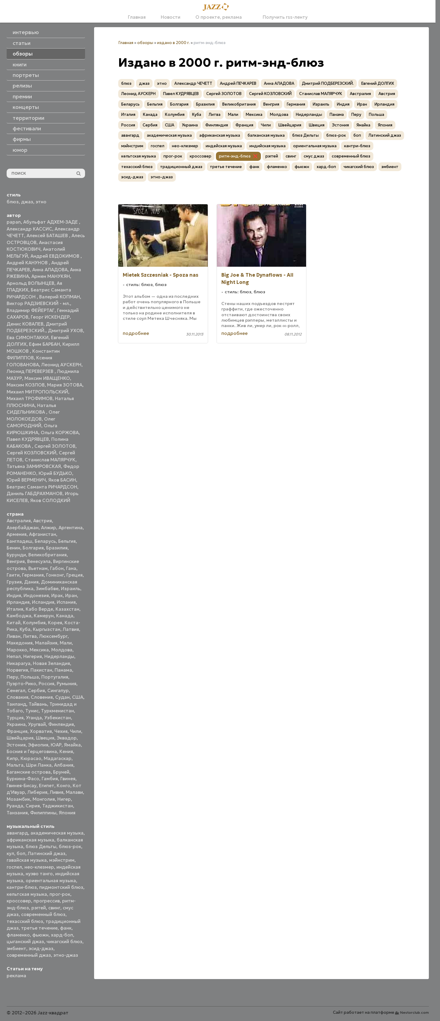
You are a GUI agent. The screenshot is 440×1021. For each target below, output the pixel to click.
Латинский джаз (46, 853)
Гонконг (55, 575)
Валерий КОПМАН (59, 297)
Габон (57, 568)
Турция (15, 717)
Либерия (37, 792)
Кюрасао (31, 758)
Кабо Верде (39, 609)
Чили (75, 731)
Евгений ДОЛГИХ (377, 83)
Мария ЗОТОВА (64, 385)
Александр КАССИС (29, 229)
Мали (66, 643)
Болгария (33, 548)
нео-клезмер (39, 867)
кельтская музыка (27, 894)
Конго (63, 785)
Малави (74, 792)
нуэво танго (39, 873)
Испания (66, 602)
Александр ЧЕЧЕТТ (193, 83)
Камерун (44, 616)
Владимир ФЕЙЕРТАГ (31, 310)
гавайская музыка (27, 860)
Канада (64, 616)
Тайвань (38, 704)
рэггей (38, 908)
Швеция (45, 738)
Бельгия (67, 541)
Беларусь (45, 541)
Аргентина (71, 527)
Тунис (32, 711)
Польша (30, 677)
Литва (30, 636)
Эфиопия (38, 745)
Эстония (16, 745)
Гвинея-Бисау (21, 785)
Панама (63, 670)
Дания (31, 582)
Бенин (13, 548)
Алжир (48, 527)
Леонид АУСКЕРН (61, 364)
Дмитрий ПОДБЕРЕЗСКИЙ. (328, 83)
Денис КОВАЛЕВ (25, 324)
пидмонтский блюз (61, 887)
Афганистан (42, 534)
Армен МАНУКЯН (50, 276)
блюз (13, 202)
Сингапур (58, 690)
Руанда (15, 806)
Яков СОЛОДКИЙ (50, 500)
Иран (71, 595)
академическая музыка (57, 833)
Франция (17, 731)
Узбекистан (57, 717)
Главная (137, 17)
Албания (63, 765)
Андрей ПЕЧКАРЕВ (238, 83)
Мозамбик (18, 799)
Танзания (17, 813)
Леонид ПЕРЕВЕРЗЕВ (31, 371)
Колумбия (34, 622)
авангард (17, 833)
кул (10, 853)
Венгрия (16, 561)
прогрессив (46, 901)
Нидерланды (59, 656)
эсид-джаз (41, 948)
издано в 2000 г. (173, 42)
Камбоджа (19, 616)
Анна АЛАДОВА (50, 269)
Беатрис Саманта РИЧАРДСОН (42, 487)
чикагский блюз (64, 941)
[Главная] (218, 7)
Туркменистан (57, 711)
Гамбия (50, 778)
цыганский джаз (25, 941)
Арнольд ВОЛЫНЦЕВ (30, 283)
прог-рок (59, 894)
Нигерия (32, 656)
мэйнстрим (61, 860)
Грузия (14, 582)
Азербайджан (23, 527)
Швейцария (20, 738)
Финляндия (61, 724)
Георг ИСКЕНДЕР (50, 317)
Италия (15, 609)
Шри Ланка (39, 765)
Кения (66, 751)
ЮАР (56, 745)
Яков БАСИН (62, 480)
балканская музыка (266, 135)
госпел (14, 867)
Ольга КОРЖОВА (60, 432)
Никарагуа (18, 663)
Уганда (34, 717)
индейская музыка (224, 145)
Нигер (64, 799)
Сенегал (16, 690)
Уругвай (37, 724)
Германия (33, 575)
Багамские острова (29, 772)
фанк (65, 928)
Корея (55, 622)
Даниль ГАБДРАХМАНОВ (34, 493)
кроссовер (19, 901)
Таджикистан (57, 806)
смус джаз (314, 156)
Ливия (56, 792)
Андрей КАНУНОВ (28, 263)
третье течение (39, 928)
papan (14, 222)
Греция (74, 575)
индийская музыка (267, 145)
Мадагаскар (57, 758)
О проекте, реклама (218, 17)
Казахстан (67, 609)
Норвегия (17, 670)
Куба (25, 629)
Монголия (44, 799)
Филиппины (43, 813)
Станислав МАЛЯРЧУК (50, 460)
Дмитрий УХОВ (65, 330)
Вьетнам (38, 568)
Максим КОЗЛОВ (26, 385)
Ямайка (72, 745)
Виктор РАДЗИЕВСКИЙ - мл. (38, 303)
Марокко (17, 650)
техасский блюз (25, 921)
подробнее (136, 333)
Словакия (17, 697)
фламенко (18, 935)
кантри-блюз (22, 887)
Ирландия (18, 602)
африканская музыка (30, 840)
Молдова (61, 650)
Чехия (61, 731)
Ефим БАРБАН (44, 344)
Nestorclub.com (414, 1012)
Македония (20, 643)
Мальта (15, 765)
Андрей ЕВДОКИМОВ (55, 256)
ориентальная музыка (51, 880)
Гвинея (67, 778)
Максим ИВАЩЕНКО (47, 378)
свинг (54, 908)
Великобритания (47, 555)
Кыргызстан (46, 629)
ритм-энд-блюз (235, 156)
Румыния (66, 683)
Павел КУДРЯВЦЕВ (28, 439)
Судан (62, 697)
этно (41, 202)
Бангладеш (19, 541)
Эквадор (67, 738)
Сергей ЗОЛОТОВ (54, 446)
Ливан (14, 636)
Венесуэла (39, 561)
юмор (20, 150)
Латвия (71, 629)
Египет (46, 785)
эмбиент (16, 948)
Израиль (70, 588)
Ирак (57, 595)
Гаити (13, 575)
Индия (14, 595)
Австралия (19, 520)
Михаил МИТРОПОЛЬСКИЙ (37, 392)
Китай (14, 622)
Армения (17, 534)
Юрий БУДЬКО (55, 473)
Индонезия (36, 595)
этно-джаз (65, 955)
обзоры (145, 42)
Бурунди (16, 555)
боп (21, 853)
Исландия (43, 602)
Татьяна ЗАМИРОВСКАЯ (34, 466)
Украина (16, 724)
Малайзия (46, 643)
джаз (27, 202)
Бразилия (57, 548)
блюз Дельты (41, 846)
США (77, 697)
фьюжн (40, 935)
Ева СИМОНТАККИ (28, 337)
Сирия (33, 806)
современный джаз (29, 955)
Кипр (12, 758)
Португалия (54, 677)
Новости (170, 17)
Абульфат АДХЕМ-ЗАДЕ (51, 222)
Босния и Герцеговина (32, 751)
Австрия (42, 520)
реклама (16, 975)
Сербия (36, 690)
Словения (42, 697)
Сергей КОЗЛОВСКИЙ (31, 453)
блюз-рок (70, 846)
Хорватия (41, 731)
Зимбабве (47, 588)
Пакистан (41, 670)
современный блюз (43, 914)
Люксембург (53, 636)
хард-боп (62, 935)
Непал (14, 656)
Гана (71, 568)
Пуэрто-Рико (21, 683)
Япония (67, 813)
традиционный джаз (181, 166)
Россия (46, 683)
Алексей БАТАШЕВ (48, 235)
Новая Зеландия (51, 663)
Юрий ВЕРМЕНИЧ (26, 480)
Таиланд (16, 704)
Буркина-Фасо (23, 778)
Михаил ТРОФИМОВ (29, 398)
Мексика (39, 650)
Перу (12, 677)
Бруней (61, 772)
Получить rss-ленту (282, 17)
